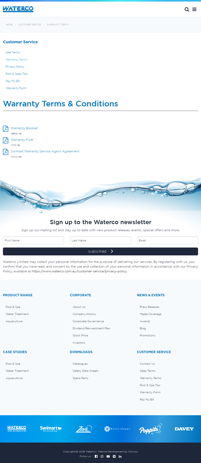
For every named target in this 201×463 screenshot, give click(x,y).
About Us (79, 306)
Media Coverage (150, 314)
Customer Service (29, 25)
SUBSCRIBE (100, 251)
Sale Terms (13, 52)
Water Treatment (17, 314)
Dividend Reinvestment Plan (91, 328)
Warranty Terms (58, 25)
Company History (84, 314)
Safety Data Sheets (86, 370)
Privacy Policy (15, 66)
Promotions (147, 335)
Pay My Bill (13, 81)
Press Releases (149, 306)
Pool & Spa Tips (150, 385)
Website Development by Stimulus (118, 451)
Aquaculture (14, 321)
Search (187, 9)
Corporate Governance (88, 321)
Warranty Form (16, 88)
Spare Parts (80, 378)
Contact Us (147, 363)
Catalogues (80, 363)
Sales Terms (147, 370)
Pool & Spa (13, 306)
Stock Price (80, 335)
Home (9, 25)
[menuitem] (33, 306)
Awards (145, 321)
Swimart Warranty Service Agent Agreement (45, 151)
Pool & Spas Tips (17, 73)
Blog (143, 328)
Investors (79, 342)
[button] (194, 9)
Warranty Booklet (24, 128)
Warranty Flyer (22, 139)
